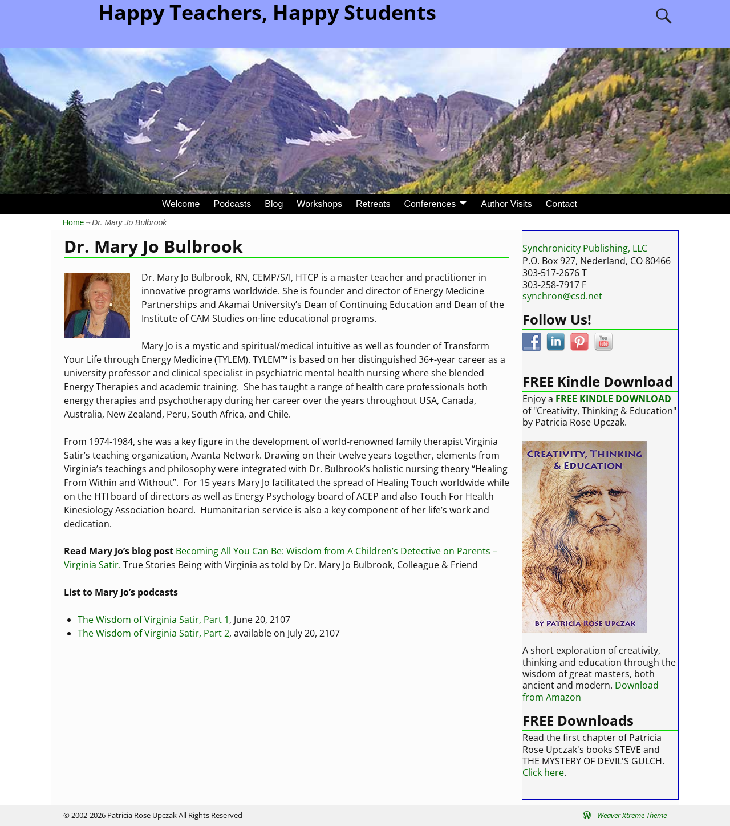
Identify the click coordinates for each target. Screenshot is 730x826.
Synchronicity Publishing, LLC (584, 248)
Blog (274, 204)
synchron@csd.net (562, 296)
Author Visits (506, 204)
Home (73, 222)
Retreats (373, 204)
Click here (543, 772)
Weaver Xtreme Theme (632, 815)
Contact (561, 204)
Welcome (181, 204)
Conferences (430, 204)
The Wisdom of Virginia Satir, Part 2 (153, 633)
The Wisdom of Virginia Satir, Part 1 (153, 619)
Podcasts (232, 204)
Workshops (319, 204)
